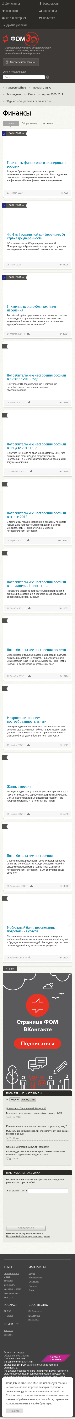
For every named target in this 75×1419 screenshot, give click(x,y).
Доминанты (10, 4)
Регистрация (18, 71)
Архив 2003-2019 (52, 94)
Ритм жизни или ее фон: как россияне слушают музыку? (36, 1126)
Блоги (31, 1290)
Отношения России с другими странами (27, 1147)
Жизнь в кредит (19, 786)
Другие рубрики (15, 25)
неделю (15, 1099)
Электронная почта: (37, 1190)
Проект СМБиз (42, 87)
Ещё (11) (8, 1297)
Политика (47, 18)
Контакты (8, 1330)
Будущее (8, 1280)
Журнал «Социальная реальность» (28, 101)
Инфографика (35, 1277)
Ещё (10, 969)
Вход (5, 71)
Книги (31, 94)
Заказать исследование (23, 62)
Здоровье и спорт (12, 1289)
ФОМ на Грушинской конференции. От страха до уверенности (36, 236)
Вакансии (8, 1335)
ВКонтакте (36, 1311)
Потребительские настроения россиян (36, 650)
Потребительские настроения (30, 855)
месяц (25, 1099)
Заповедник (13, 94)
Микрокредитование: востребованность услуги (26, 719)
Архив (10, 1315)
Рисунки (33, 1286)
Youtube (35, 1319)
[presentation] (22, 1210)
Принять (14, 1410)
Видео (32, 1273)
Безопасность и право (11, 1275)
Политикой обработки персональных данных (28, 1236)
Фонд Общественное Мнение (16, 1354)
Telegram (35, 1315)
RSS (9, 1311)
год (33, 1099)
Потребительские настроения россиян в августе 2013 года (36, 446)
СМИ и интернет (14, 18)
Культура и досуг (12, 1293)
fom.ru (27, 1361)
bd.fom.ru (32, 1364)
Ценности (10, 11)
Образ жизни (49, 4)
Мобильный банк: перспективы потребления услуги (31, 929)
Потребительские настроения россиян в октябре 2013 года (36, 377)
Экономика (48, 11)
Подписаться (26, 1228)
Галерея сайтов (16, 87)
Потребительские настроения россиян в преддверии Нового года (36, 584)
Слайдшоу (34, 1282)
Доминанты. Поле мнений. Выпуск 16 (26, 1108)
